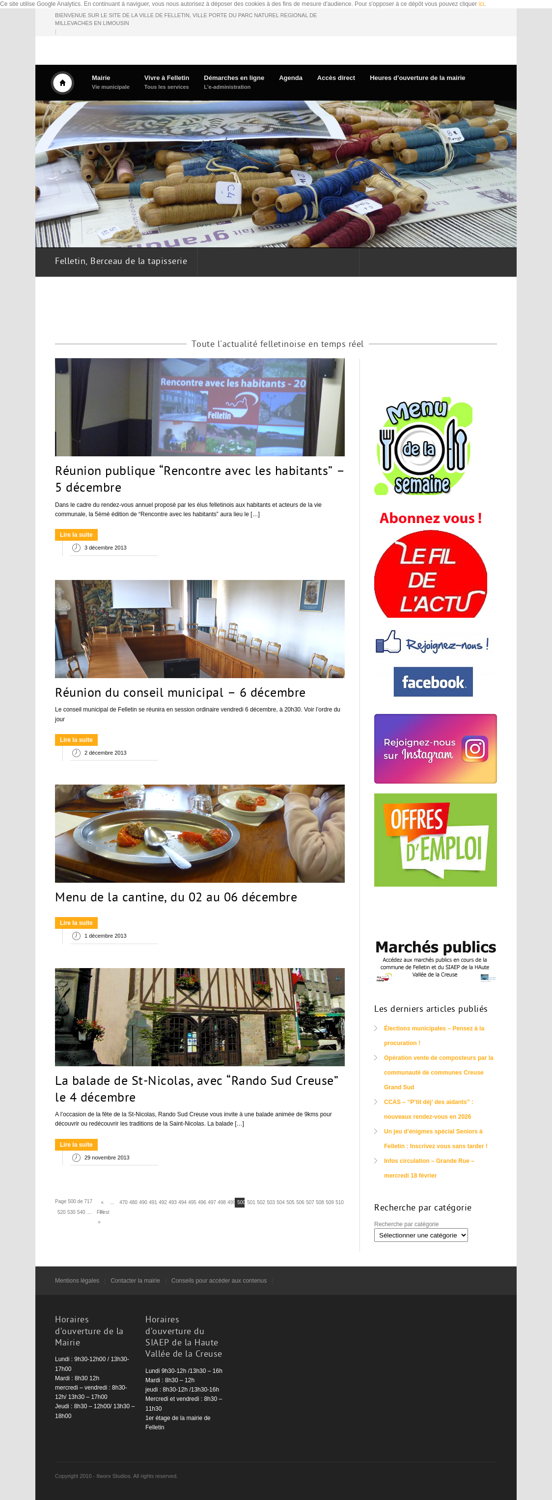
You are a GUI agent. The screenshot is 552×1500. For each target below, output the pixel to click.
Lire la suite (76, 534)
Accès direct (336, 77)
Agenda (291, 77)
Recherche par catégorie (406, 1224)
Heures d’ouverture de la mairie (417, 77)
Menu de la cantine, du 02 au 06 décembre (176, 898)
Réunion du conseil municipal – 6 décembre (180, 693)
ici (481, 3)
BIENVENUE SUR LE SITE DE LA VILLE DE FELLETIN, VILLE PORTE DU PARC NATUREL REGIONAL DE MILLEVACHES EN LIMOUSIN (186, 19)
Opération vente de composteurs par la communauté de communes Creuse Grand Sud (439, 1072)
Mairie (111, 82)
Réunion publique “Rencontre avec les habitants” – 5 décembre (200, 480)
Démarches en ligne (234, 82)
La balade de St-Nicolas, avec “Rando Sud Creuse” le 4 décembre (196, 1090)
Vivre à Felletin (167, 82)
